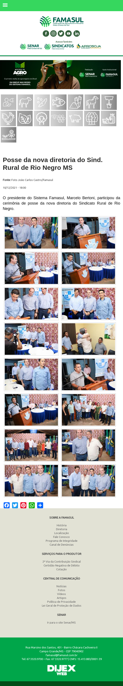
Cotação (61, 569)
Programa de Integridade (61, 540)
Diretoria (61, 529)
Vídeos (61, 593)
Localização (61, 532)
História (62, 525)
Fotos (61, 590)
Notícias (61, 586)
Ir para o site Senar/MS (61, 622)
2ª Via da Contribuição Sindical (62, 561)
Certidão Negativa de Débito (62, 565)
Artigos (61, 597)
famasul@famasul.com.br (61, 655)
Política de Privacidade (61, 601)
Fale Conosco (61, 536)
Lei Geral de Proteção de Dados (61, 605)
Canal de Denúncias (62, 544)
